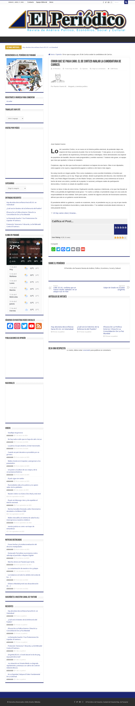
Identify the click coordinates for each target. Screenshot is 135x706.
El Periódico (57, 69)
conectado (86, 350)
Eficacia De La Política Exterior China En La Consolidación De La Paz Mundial (113, 330)
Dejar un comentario (99, 69)
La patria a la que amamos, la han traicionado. (24, 446)
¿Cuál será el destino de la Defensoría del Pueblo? (88, 328)
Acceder (9, 101)
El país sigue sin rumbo (16, 478)
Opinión (59, 54)
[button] (13, 258)
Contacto (30, 2)
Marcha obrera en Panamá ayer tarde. (21, 562)
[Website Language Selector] (15, 118)
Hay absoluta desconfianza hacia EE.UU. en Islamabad (40, 47)
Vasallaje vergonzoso (15, 433)
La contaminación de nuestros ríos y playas (23, 568)
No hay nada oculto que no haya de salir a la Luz (25, 439)
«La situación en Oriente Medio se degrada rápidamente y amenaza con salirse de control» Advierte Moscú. (23, 665)
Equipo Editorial (41, 2)
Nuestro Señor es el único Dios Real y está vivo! (24, 494)
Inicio (51, 2)
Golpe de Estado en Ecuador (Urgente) (112, 288)
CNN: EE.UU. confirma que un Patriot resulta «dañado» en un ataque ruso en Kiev (66, 289)
